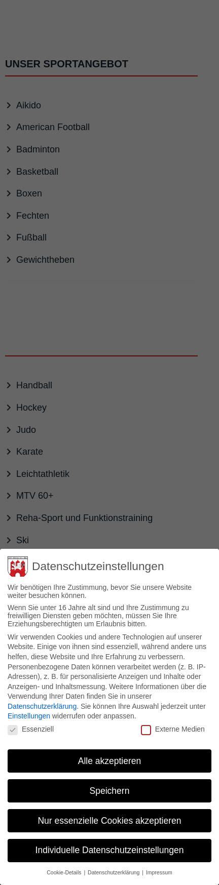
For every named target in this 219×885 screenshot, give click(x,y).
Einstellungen (29, 709)
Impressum (159, 866)
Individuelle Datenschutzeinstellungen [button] (109, 843)
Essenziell (31, 722)
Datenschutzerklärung (42, 699)
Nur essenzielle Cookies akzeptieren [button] (109, 814)
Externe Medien (173, 722)
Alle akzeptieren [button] (109, 754)
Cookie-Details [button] (65, 866)
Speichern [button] (110, 784)
